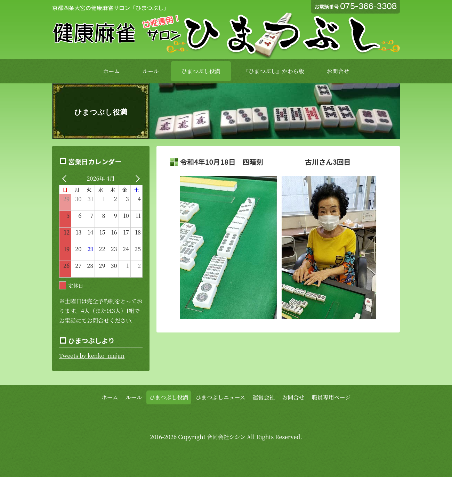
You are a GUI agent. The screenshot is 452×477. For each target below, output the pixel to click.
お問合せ (338, 71)
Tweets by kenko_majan (91, 356)
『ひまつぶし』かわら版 (273, 71)
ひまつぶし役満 (200, 71)
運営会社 (264, 397)
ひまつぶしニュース (220, 397)
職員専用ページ (331, 397)
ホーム (111, 71)
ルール (150, 71)
